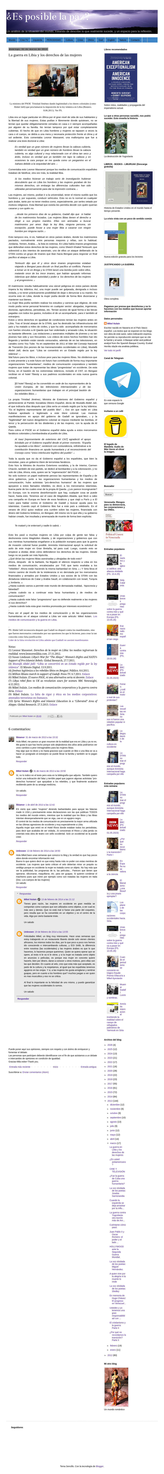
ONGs (91, 40)
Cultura (69, 40)
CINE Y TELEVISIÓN (117, 1170)
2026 (110, 1045)
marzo (113, 1143)
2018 (110, 1079)
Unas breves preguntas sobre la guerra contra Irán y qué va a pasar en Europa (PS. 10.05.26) (116, 608)
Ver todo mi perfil (112, 350)
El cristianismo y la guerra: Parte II (118, 1325)
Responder (21, 761)
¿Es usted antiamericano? (118, 1162)
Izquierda (37, 40)
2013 (110, 1101)
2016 (110, 1088)
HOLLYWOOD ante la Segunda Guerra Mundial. (117, 1251)
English (111, 40)
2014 (110, 1096)
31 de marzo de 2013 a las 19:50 (49, 771)
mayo (113, 1134)
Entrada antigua (88, 1067)
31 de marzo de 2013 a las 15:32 (42, 737)
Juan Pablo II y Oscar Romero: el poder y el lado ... (117, 1237)
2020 (110, 1071)
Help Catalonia (122, 583)
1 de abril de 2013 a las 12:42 (40, 804)
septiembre (116, 1117)
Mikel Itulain (22, 771)
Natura (123, 40)
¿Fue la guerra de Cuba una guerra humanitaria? (117, 1180)
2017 (110, 1083)
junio (112, 1130)
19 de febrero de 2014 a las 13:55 (51, 932)
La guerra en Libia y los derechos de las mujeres (117, 1151)
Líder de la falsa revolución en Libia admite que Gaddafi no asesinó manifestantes (48, 640)
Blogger (99, 1466)
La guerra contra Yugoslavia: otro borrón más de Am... (118, 1216)
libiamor (20, 737)
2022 (110, 1062)
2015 (110, 1092)
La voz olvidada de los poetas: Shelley (118, 1289)
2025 (110, 1049)
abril (112, 1139)
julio (112, 1126)
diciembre (115, 1104)
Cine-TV (24, 40)
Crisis (80, 40)
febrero (114, 1345)
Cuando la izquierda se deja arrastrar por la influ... (117, 1204)
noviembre (115, 1109)
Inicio (55, 1067)
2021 (110, 1066)
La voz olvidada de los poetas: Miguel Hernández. (118, 1265)
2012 (110, 1355)
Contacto (135, 40)
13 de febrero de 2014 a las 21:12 (57, 899)
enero (113, 1350)
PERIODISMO (54, 40)
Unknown (21, 851)
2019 (110, 1075)
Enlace (90, 677)
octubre (114, 1113)
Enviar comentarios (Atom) (36, 1072)
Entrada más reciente (19, 1067)
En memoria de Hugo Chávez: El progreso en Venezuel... (118, 1299)
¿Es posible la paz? (48, 16)
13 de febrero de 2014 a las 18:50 (43, 851)
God (101, 40)
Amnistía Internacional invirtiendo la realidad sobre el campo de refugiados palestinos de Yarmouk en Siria (116, 1017)
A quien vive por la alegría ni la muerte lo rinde (118, 1277)
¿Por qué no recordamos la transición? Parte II (118, 1336)
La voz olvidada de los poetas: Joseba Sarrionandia (118, 1192)
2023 (110, 1058)
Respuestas (25, 893)
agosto (113, 1122)
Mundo (12, 40)
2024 (110, 1053)
